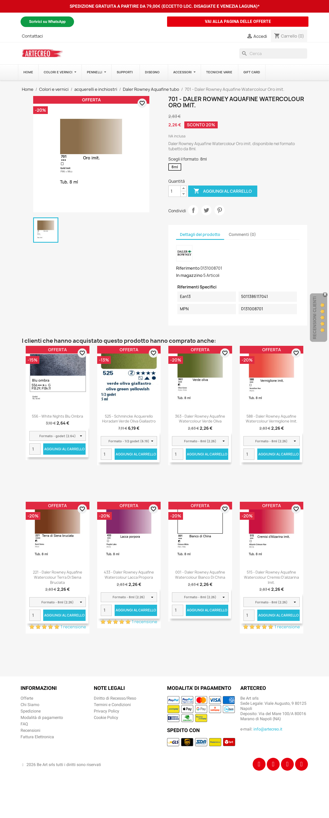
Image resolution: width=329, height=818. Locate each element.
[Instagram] (273, 764)
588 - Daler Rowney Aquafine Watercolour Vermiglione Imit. (271, 419)
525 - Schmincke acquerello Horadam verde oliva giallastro (129, 419)
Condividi (193, 210)
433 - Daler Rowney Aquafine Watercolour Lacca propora (129, 575)
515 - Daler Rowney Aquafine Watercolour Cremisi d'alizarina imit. (271, 577)
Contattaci (32, 36)
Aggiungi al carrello (223, 191)
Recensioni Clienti (315, 317)
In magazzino (189, 275)
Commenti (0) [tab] (242, 234)
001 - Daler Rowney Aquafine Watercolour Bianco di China (200, 575)
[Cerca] (273, 53)
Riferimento (188, 268)
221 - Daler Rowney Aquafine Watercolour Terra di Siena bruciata (57, 577)
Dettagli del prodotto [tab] (200, 234)
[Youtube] (301, 764)
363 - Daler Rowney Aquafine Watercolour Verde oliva (200, 419)
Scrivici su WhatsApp (47, 21)
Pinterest (219, 210)
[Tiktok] (287, 764)
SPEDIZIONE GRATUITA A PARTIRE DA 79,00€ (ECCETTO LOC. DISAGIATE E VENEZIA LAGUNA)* (165, 6)
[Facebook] (259, 764)
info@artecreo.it (267, 729)
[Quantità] (174, 191)
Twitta (206, 210)
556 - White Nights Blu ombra (57, 416)
